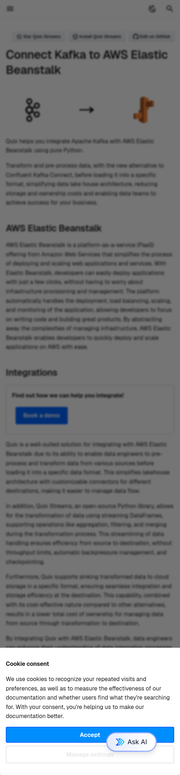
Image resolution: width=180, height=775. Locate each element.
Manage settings (90, 754)
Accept (90, 735)
